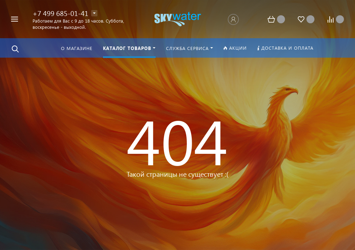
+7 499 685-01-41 (60, 13)
